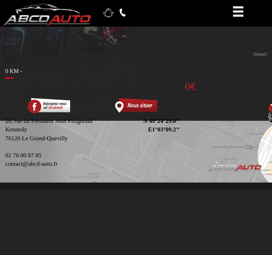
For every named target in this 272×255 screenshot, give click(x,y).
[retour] (260, 54)
